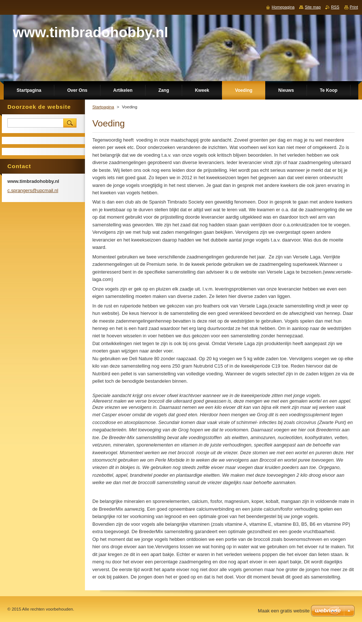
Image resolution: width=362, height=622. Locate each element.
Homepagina (283, 7)
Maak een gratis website (284, 611)
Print (354, 7)
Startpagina (103, 107)
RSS (335, 7)
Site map (313, 7)
